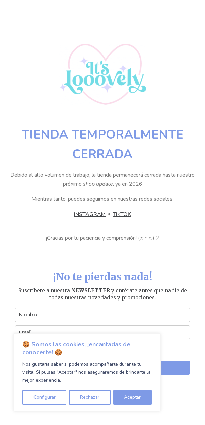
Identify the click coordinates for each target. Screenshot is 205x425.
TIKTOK (122, 214)
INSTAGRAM (90, 214)
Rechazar (89, 397)
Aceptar (132, 397)
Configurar (44, 397)
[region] (87, 372)
